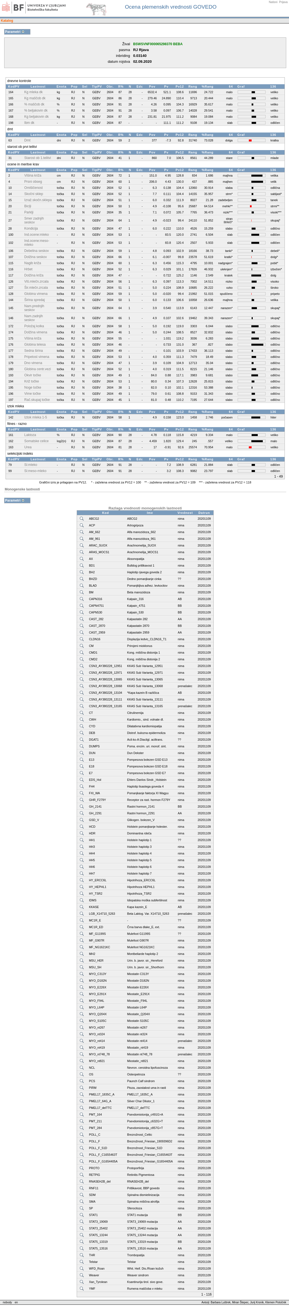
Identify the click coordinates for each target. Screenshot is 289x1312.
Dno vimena (33, 363)
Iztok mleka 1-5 (35, 417)
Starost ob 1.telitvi (37, 158)
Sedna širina (33, 351)
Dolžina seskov (35, 257)
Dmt (27, 140)
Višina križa (32, 175)
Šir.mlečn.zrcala (36, 288)
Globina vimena (35, 294)
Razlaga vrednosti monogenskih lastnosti (145, 508)
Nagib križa (32, 263)
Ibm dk (29, 123)
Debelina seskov (36, 251)
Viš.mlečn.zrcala (36, 281)
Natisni (273, 2)
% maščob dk (34, 104)
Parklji (28, 212)
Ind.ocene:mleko (36, 235)
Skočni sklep (33, 194)
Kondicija (31, 228)
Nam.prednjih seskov (34, 308)
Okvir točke (32, 375)
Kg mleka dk (33, 92)
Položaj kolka (34, 326)
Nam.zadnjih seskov (33, 318)
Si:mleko (30, 465)
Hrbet (28, 269)
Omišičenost (33, 188)
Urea (28, 447)
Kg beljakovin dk (36, 117)
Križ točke (31, 381)
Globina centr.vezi (37, 369)
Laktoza (30, 435)
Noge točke (32, 387)
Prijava (283, 2)
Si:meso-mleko (35, 471)
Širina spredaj (34, 300)
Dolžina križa (34, 275)
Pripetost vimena (36, 357)
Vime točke (32, 394)
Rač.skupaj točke (37, 400)
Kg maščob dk (34, 98)
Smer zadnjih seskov (34, 220)
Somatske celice (36, 441)
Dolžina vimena (35, 332)
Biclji (27, 206)
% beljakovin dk (35, 110)
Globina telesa (35, 344)
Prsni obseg (33, 182)
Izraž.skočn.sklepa (38, 200)
